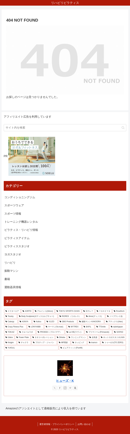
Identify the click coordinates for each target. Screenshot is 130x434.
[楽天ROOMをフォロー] (75, 388)
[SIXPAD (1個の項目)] (119, 332)
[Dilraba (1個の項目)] (61, 337)
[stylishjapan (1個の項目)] (117, 327)
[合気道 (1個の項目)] (93, 337)
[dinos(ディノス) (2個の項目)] (95, 316)
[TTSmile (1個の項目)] (102, 327)
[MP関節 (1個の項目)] (64, 342)
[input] (65, 127)
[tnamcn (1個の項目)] (93, 342)
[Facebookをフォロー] (60, 388)
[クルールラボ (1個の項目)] (27, 332)
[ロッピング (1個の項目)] (79, 342)
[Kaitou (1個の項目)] (38, 321)
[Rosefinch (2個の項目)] (119, 311)
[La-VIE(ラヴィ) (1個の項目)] (74, 332)
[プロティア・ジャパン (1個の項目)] (44, 342)
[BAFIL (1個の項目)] (88, 327)
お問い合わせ (84, 424)
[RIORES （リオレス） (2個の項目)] (71, 316)
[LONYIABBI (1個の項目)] (35, 327)
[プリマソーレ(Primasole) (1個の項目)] (98, 332)
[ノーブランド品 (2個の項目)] (116, 316)
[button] (123, 127)
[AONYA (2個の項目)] (25, 321)
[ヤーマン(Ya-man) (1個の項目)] (55, 327)
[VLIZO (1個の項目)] (51, 321)
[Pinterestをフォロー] (70, 388)
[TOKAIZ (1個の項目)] (10, 332)
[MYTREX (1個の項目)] (74, 327)
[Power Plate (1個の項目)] (22, 337)
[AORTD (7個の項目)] (27, 311)
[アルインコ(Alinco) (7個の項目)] (43, 311)
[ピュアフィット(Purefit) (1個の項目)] (92, 348)
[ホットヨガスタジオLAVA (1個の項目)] (112, 337)
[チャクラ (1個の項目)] (24, 342)
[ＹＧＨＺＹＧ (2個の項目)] (103, 311)
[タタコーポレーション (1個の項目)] (43, 337)
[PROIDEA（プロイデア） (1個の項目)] (50, 332)
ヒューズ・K (65, 380)
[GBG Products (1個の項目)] (67, 321)
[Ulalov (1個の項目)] (9, 337)
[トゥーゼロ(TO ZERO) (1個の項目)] (113, 342)
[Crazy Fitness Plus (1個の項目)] (15, 327)
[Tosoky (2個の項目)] (10, 316)
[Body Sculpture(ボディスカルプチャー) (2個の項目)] (37, 316)
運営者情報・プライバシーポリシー (56, 424)
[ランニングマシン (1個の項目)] (77, 337)
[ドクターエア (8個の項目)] (12, 311)
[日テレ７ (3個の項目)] (88, 311)
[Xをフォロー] (55, 388)
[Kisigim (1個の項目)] (10, 342)
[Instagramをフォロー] (65, 388)
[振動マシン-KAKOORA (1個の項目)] (91, 321)
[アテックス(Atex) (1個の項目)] (115, 321)
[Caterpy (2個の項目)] (11, 321)
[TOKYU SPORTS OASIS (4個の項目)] (68, 311)
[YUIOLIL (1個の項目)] (31, 348)
